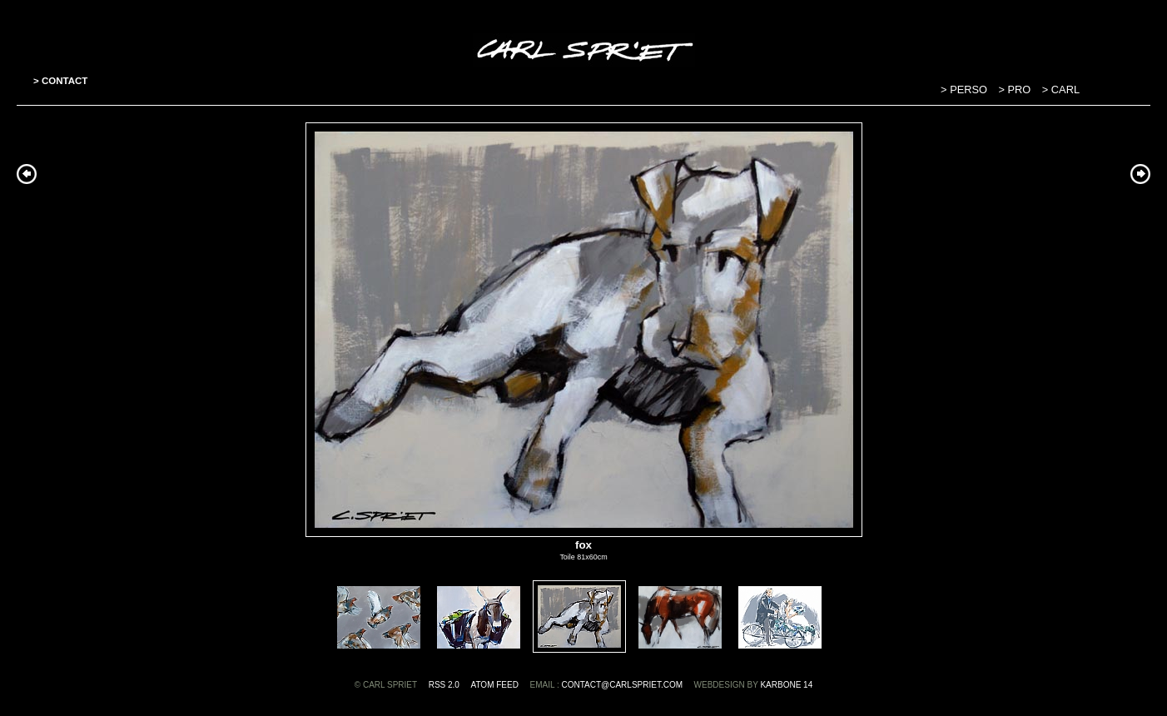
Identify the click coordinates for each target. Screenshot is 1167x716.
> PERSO (965, 89)
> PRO (1016, 89)
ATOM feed (495, 684)
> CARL (1061, 89)
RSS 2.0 (444, 684)
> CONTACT (60, 81)
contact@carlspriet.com (622, 684)
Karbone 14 (786, 684)
